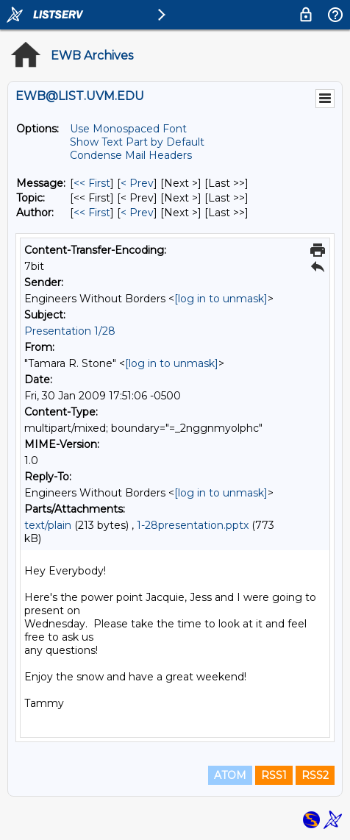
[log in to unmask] (221, 298)
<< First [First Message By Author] (92, 212)
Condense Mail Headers (131, 155)
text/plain (47, 525)
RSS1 (274, 775)
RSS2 (315, 775)
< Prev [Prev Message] (137, 183)
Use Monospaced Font (128, 128)
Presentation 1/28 (69, 331)
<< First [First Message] (92, 183)
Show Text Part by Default (137, 142)
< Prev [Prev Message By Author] (137, 212)
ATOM (230, 775)
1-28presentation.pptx (193, 525)
